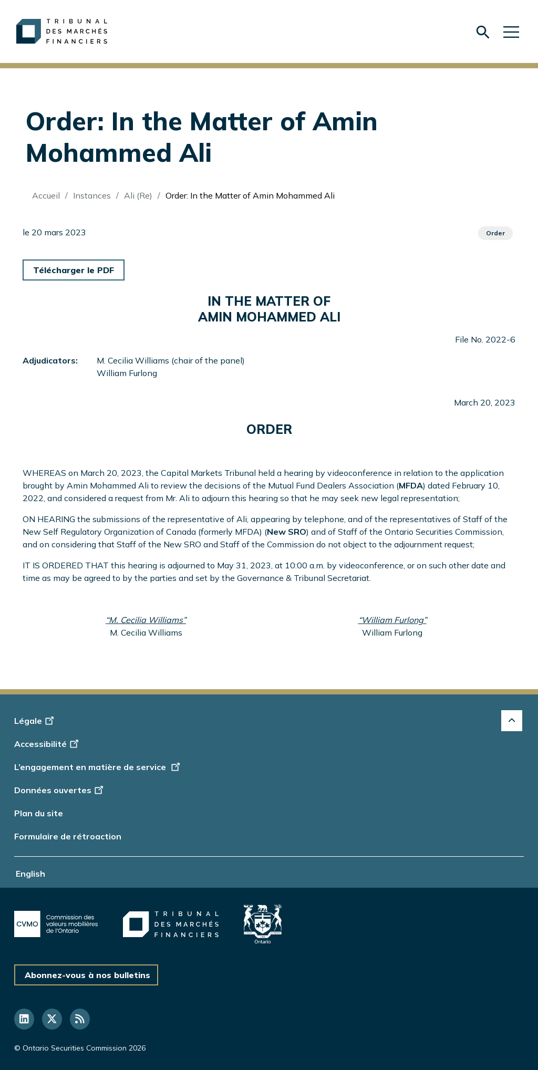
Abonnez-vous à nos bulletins (87, 975)
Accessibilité (47, 744)
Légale (35, 720)
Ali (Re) (138, 195)
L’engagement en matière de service (98, 767)
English (30, 873)
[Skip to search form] (482, 32)
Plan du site (38, 813)
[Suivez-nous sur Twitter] (52, 1019)
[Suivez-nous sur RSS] (80, 1019)
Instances (92, 195)
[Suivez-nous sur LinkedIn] (24, 1019)
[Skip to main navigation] (511, 31)
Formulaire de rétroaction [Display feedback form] (67, 836)
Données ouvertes (60, 790)
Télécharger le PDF (73, 270)
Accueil (46, 195)
